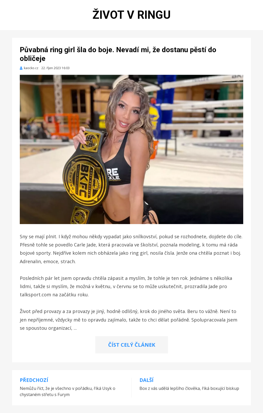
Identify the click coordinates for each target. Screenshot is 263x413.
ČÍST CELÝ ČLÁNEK (131, 344)
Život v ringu (131, 15)
